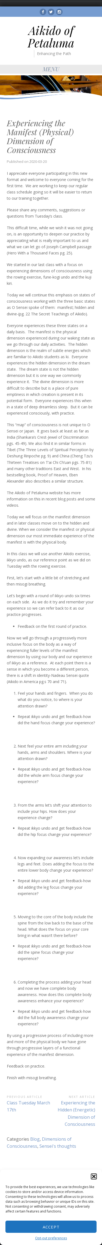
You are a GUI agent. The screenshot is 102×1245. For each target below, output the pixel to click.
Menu (51, 69)
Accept (51, 1227)
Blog (35, 1139)
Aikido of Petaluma (51, 36)
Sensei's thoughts (57, 1146)
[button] (94, 1176)
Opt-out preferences (51, 1238)
